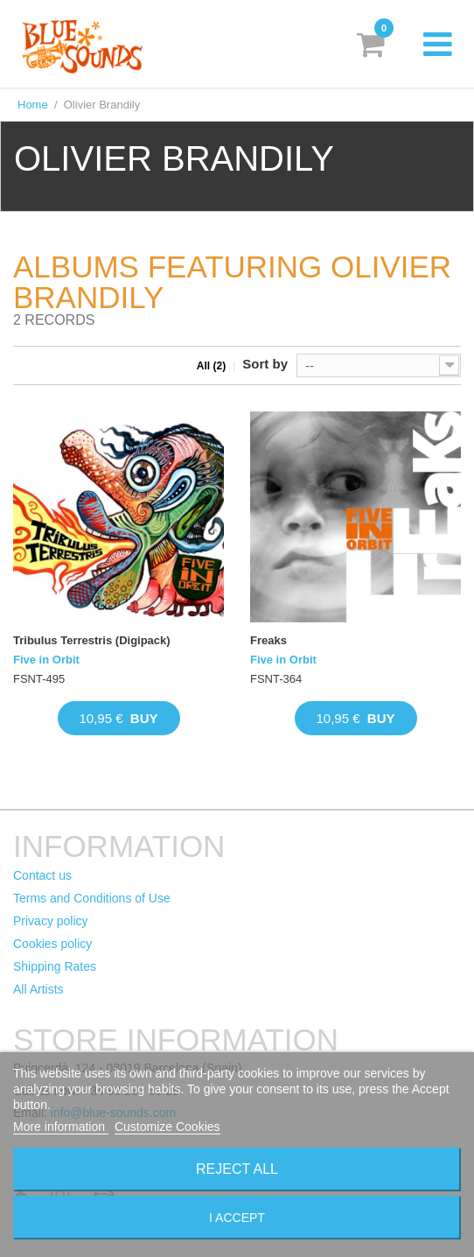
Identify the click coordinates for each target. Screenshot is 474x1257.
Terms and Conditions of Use (92, 898)
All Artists (38, 989)
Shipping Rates (54, 966)
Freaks (268, 640)
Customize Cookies (167, 1127)
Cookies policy (52, 944)
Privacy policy (50, 921)
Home (32, 104)
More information (60, 1127)
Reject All (237, 1169)
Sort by (265, 363)
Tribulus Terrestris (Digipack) (92, 640)
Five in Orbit (46, 659)
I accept (237, 1218)
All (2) (211, 366)
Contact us (42, 875)
